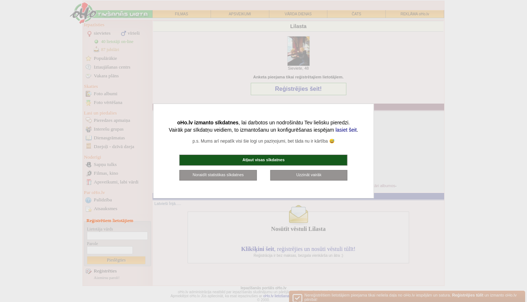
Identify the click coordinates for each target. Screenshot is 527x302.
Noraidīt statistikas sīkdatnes (218, 175)
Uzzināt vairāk (309, 175)
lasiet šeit (346, 130)
